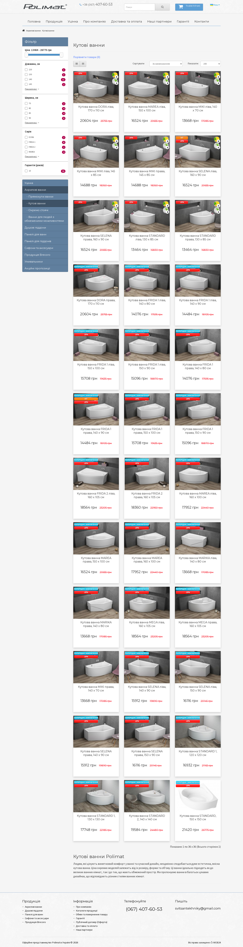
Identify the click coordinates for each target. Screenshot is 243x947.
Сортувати (138, 63)
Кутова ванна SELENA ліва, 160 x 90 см (198, 173)
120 (45, 69)
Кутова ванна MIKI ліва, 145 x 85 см (96, 173)
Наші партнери (159, 21)
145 (45, 84)
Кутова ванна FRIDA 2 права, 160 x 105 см (147, 495)
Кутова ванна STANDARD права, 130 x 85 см (198, 237)
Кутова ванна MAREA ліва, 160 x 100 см (198, 495)
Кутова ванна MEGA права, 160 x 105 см (198, 624)
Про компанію (94, 21)
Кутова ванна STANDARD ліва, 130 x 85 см (147, 237)
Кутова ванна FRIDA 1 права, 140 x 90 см (96, 430)
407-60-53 (96, 4)
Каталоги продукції (86, 910)
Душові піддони (35, 227)
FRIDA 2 (45, 147)
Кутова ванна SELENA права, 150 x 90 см (147, 753)
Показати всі (32, 89)
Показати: (191, 63)
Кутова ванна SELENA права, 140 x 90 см (96, 753)
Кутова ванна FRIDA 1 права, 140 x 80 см (198, 366)
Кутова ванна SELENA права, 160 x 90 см (96, 237)
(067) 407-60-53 (144, 909)
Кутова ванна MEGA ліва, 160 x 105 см (147, 624)
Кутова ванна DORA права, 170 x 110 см (96, 302)
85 (45, 113)
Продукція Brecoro (37, 254)
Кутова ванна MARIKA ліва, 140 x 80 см (198, 559)
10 (45, 171)
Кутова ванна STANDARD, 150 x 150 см (198, 817)
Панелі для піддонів (38, 241)
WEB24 (217, 942)
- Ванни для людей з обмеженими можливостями (44, 218)
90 (45, 118)
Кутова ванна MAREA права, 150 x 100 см (96, 559)
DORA (45, 137)
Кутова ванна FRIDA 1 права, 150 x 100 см (147, 430)
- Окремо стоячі (36, 210)
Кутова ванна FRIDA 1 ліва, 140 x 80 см (147, 302)
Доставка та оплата (126, 21)
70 (45, 103)
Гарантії (183, 21)
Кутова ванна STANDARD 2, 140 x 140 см (147, 817)
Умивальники (34, 261)
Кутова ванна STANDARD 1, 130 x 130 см (96, 817)
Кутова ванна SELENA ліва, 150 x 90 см (198, 688)
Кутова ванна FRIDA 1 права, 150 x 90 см (198, 430)
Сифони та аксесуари (39, 248)
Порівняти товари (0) (86, 57)
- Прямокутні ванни (39, 196)
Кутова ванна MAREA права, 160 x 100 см (147, 559)
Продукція (54, 21)
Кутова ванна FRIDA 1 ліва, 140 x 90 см (198, 302)
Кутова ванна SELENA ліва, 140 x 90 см (147, 688)
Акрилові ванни (33, 30)
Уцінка (73, 21)
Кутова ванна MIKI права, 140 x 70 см (96, 688)
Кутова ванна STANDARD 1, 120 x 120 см (198, 753)
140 (45, 79)
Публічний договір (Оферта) (91, 922)
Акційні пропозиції (37, 268)
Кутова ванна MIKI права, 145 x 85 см (147, 173)
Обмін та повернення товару (92, 914)
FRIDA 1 (45, 142)
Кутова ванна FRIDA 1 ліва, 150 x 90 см (147, 366)
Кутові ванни (48, 30)
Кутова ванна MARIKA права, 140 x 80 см (96, 624)
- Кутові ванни (35, 203)
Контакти (201, 21)
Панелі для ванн (35, 234)
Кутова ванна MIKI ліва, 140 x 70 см (198, 108)
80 (45, 108)
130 (45, 74)
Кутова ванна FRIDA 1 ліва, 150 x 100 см (96, 366)
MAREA (45, 152)
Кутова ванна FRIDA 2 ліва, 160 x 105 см (96, 495)
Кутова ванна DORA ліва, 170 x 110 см (96, 108)
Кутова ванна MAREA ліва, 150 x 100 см (147, 108)
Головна (34, 21)
